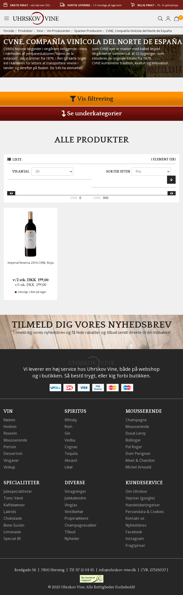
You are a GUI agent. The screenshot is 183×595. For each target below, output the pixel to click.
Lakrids (10, 510)
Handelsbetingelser (143, 504)
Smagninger (75, 490)
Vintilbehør (74, 510)
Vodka (70, 439)
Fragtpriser (135, 544)
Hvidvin (10, 426)
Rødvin (10, 419)
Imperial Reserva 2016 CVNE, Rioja (31, 263)
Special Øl (12, 537)
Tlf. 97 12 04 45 (81, 568)
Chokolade (13, 517)
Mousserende (16, 439)
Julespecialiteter (18, 490)
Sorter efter (118, 171)
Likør (69, 466)
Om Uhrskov (137, 490)
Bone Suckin (15, 524)
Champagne (136, 419)
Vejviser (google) (141, 497)
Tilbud (70, 530)
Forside (9, 31)
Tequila (71, 453)
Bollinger (134, 439)
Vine (40, 31)
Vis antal (20, 171)
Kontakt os (136, 517)
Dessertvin (13, 453)
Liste (16, 160)
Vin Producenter (58, 31)
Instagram (135, 537)
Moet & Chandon (141, 459)
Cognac (71, 446)
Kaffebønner (15, 504)
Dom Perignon (139, 453)
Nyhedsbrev (136, 524)
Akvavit (71, 459)
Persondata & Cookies (146, 510)
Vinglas (71, 504)
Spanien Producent (88, 31)
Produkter (25, 31)
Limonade (13, 530)
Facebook (134, 530)
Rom (69, 426)
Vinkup (10, 466)
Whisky (71, 419)
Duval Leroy (136, 433)
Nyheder (72, 537)
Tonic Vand (14, 497)
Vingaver (11, 459)
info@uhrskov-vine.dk (117, 568)
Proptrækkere (77, 517)
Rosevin (11, 433)
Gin (68, 433)
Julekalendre (76, 497)
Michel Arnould (139, 466)
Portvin (10, 446)
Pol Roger (134, 446)
